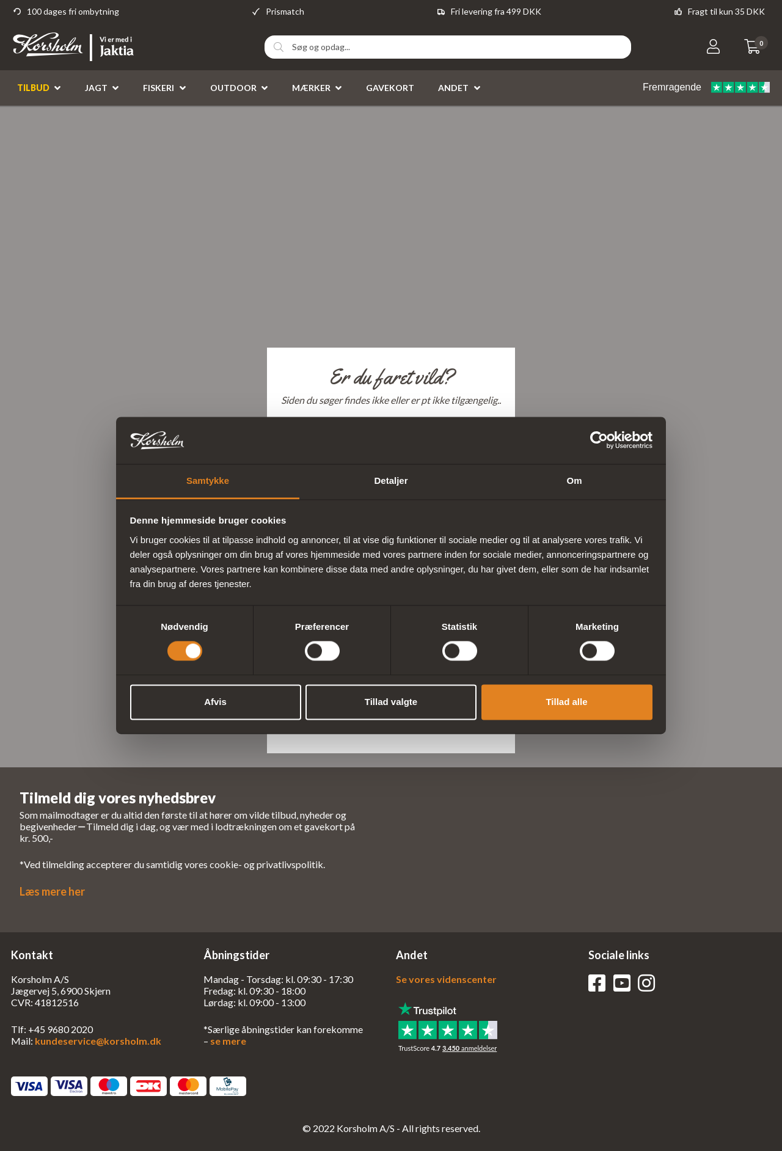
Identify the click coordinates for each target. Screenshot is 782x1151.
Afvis (215, 701)
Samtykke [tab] (207, 480)
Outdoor (233, 87)
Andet (453, 87)
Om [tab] (574, 480)
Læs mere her (52, 891)
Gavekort (390, 87)
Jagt (96, 87)
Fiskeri (158, 87)
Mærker (311, 87)
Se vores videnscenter (446, 979)
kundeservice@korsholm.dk (98, 1041)
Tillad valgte (391, 701)
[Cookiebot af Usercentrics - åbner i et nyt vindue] (599, 440)
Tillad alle (566, 701)
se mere (228, 1041)
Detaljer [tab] (390, 480)
